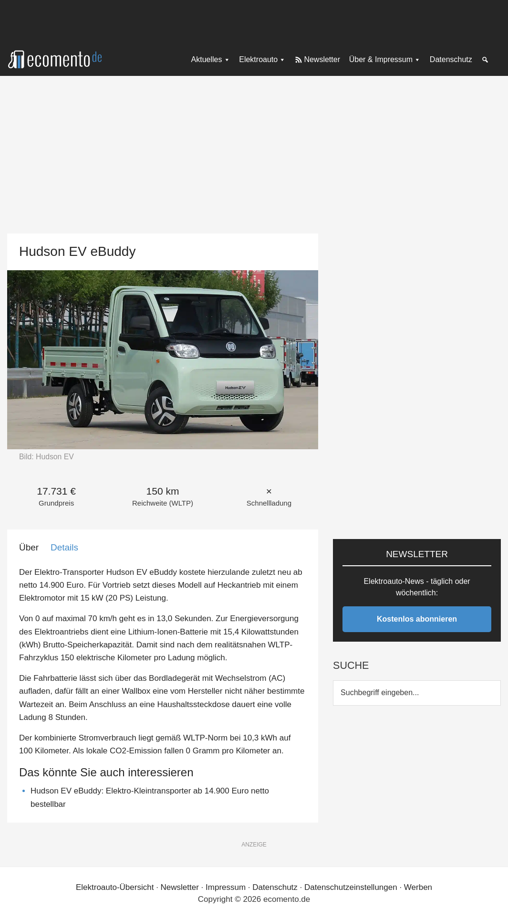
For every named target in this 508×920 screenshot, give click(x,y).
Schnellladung (269, 503)
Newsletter (180, 887)
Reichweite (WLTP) (162, 503)
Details (64, 547)
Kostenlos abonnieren (417, 619)
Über (29, 547)
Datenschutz (275, 887)
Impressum (226, 887)
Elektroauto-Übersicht (115, 887)
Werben (418, 887)
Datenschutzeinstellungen (350, 887)
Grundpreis (56, 503)
